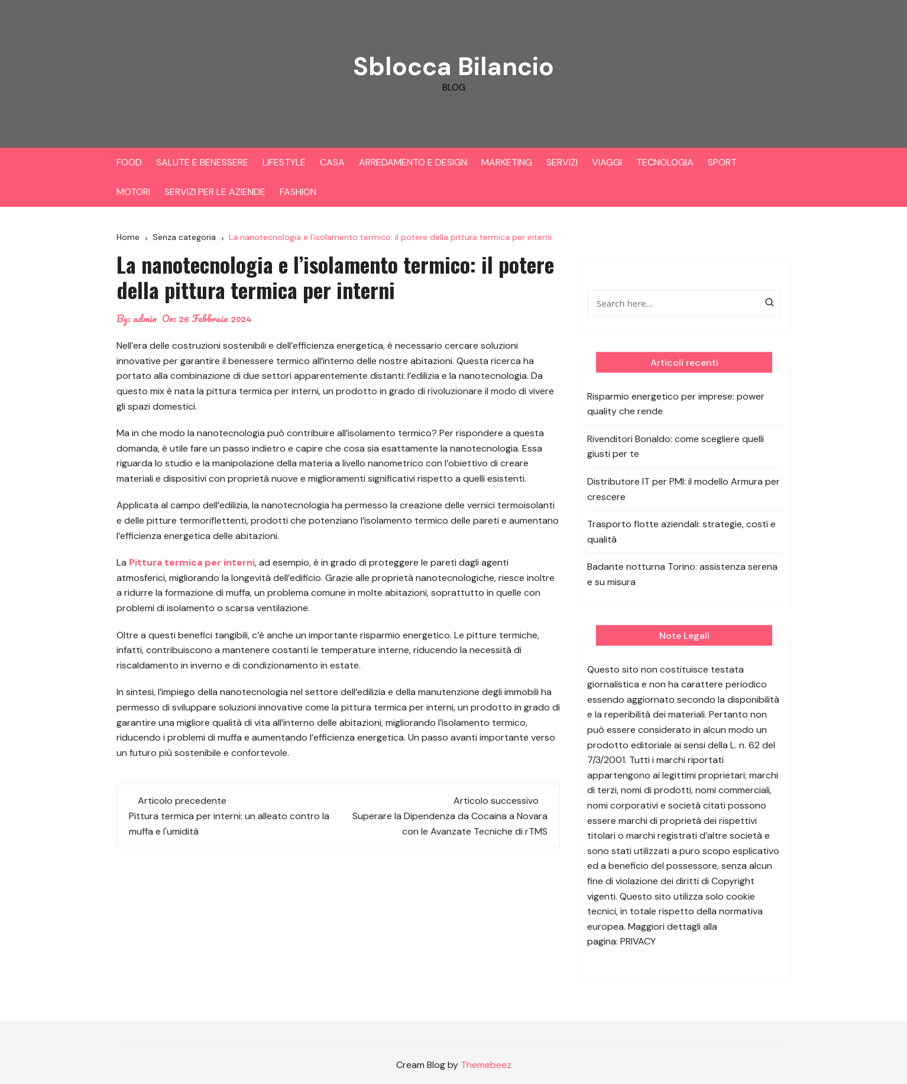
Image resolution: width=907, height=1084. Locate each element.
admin (145, 318)
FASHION (298, 192)
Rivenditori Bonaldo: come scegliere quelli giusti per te (675, 446)
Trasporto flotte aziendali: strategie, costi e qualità (681, 532)
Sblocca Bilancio (453, 66)
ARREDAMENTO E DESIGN (413, 162)
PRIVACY (638, 941)
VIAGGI (607, 162)
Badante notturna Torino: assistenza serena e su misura (682, 574)
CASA (332, 162)
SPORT (722, 162)
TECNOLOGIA (665, 162)
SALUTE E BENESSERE (202, 162)
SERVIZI (562, 162)
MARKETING (506, 162)
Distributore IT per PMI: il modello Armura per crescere (683, 489)
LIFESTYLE (284, 162)
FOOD (129, 162)
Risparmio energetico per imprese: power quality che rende (676, 404)
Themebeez (486, 1065)
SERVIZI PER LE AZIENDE (214, 192)
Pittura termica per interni (192, 562)
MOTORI (133, 192)
